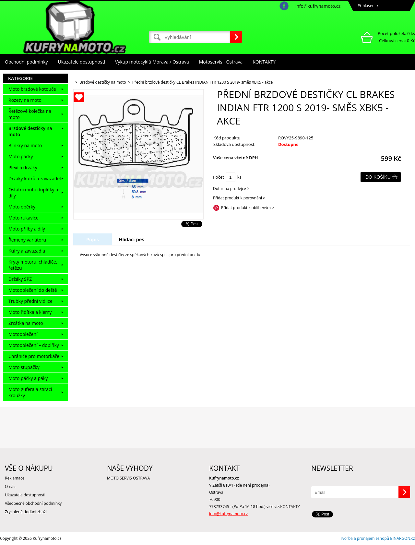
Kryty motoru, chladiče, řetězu (32, 265)
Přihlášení (366, 5)
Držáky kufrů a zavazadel (34, 178)
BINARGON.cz (402, 538)
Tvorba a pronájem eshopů (364, 538)
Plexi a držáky (22, 167)
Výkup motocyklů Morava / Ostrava (152, 62)
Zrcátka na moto (25, 323)
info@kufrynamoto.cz (317, 6)
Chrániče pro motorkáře (33, 356)
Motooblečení (23, 334)
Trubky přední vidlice (30, 301)
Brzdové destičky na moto (30, 131)
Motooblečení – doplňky (33, 345)
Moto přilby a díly (26, 229)
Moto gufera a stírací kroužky (30, 392)
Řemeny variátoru (27, 240)
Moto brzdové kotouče (32, 89)
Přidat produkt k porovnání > (239, 198)
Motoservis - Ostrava (221, 62)
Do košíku (378, 177)
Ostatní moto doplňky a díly (33, 192)
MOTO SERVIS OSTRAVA (128, 478)
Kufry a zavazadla (26, 251)
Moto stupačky (24, 367)
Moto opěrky (21, 207)
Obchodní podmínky (26, 62)
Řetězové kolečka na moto (29, 114)
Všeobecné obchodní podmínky (33, 503)
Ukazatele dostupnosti (81, 62)
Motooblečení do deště (32, 290)
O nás (10, 486)
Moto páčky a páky (28, 378)
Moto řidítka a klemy (30, 312)
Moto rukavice (23, 218)
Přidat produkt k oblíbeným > (247, 207)
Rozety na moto (25, 100)
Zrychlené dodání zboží (26, 512)
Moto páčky (20, 156)
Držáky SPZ (20, 279)
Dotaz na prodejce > (231, 188)
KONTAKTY (264, 62)
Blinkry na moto (25, 145)
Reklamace (14, 478)
